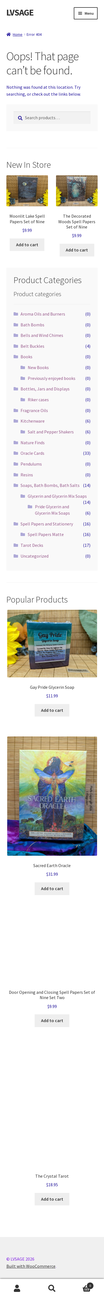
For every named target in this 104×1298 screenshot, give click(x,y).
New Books (38, 367)
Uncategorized (35, 556)
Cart (81, 1284)
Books (26, 356)
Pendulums (31, 464)
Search (52, 1288)
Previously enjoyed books (51, 378)
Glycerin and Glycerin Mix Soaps (57, 496)
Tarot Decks (32, 545)
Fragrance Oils (34, 410)
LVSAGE (20, 12)
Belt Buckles (32, 346)
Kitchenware (33, 421)
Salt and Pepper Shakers (51, 432)
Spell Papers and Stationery (47, 524)
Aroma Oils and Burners (43, 314)
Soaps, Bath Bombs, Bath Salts (50, 485)
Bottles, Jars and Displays (45, 389)
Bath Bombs (32, 324)
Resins (27, 474)
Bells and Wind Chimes (42, 335)
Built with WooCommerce (30, 1266)
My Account (17, 1288)
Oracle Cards (32, 453)
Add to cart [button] (27, 244)
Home (17, 34)
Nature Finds (33, 442)
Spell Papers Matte (46, 534)
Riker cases (38, 399)
